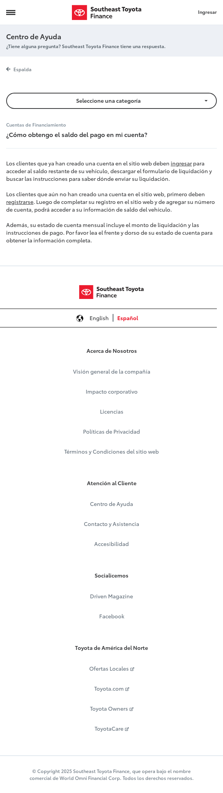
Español (127, 318)
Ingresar (207, 11)
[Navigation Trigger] (10, 12)
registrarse (19, 201)
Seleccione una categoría (108, 100)
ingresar (181, 163)
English (99, 318)
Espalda (19, 69)
